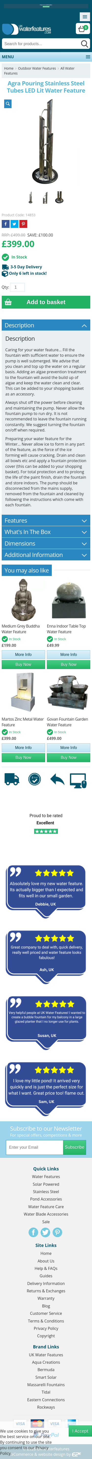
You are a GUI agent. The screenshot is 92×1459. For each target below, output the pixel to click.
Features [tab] (46, 520)
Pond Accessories (46, 1199)
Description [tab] (46, 325)
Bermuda (46, 1369)
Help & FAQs (46, 1268)
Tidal (46, 1392)
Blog (46, 1306)
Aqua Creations (46, 1362)
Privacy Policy (46, 1328)
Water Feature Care (46, 1206)
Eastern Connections (46, 1399)
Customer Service (46, 1313)
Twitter (45, 1232)
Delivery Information (46, 1283)
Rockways (46, 1407)
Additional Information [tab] (46, 555)
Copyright (46, 1336)
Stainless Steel (46, 1191)
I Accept (80, 1431)
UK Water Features (46, 1355)
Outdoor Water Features (37, 68)
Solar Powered (46, 1184)
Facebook (33, 1232)
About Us (46, 1261)
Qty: (5, 287)
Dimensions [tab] (46, 543)
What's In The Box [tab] (46, 532)
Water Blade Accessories (46, 1214)
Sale (46, 1221)
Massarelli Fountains (46, 1384)
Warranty (46, 1298)
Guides (46, 1276)
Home (8, 68)
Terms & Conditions (46, 1321)
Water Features (46, 1176)
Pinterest (57, 1232)
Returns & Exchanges (46, 1291)
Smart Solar (46, 1377)
